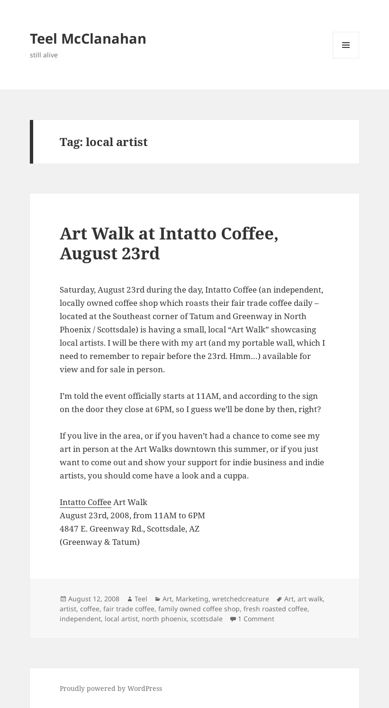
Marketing (192, 598)
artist (68, 608)
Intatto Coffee (85, 502)
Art (167, 598)
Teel (141, 598)
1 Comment (256, 618)
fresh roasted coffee (276, 608)
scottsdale (206, 618)
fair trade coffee (128, 608)
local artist (121, 618)
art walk (310, 598)
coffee (90, 608)
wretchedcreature (240, 598)
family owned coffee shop (199, 608)
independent (80, 618)
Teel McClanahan (88, 38)
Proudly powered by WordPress (111, 688)
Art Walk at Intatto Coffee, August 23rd (169, 243)
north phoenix (164, 618)
